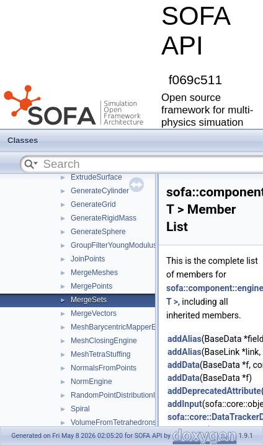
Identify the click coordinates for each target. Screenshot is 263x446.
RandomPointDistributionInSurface (128, 395)
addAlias (184, 339)
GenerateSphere (98, 231)
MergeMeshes (94, 272)
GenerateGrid (93, 204)
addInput (184, 404)
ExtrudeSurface (96, 177)
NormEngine (91, 381)
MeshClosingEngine (104, 340)
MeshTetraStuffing (101, 354)
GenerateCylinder (100, 190)
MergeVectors (94, 313)
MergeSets (89, 299)
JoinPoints (88, 259)
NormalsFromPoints (103, 368)
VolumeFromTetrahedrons (113, 422)
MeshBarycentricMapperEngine (122, 327)
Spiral (80, 408)
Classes (22, 140)
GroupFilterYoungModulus (114, 245)
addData (183, 365)
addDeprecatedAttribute (214, 391)
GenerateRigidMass (103, 218)
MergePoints (91, 286)
